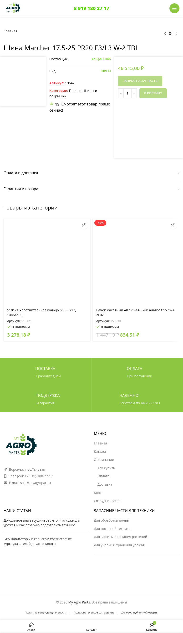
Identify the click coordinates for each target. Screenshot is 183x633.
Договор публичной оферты (140, 612)
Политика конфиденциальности (45, 612)
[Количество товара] (127, 93)
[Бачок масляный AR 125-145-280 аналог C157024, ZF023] (136, 261)
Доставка (104, 484)
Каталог (100, 451)
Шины (106, 71)
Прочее (75, 90)
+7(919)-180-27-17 (39, 476)
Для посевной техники (112, 528)
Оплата (103, 476)
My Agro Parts (79, 602)
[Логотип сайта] (13, 8)
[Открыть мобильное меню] (174, 8)
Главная (10, 31)
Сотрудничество (107, 500)
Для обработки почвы (112, 520)
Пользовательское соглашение (94, 612)
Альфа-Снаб (101, 59)
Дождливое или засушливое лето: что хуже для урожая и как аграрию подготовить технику (42, 522)
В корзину (153, 93)
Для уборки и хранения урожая (119, 545)
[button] (84, 225)
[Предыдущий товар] (165, 34)
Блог (97, 492)
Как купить (106, 468)
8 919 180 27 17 (91, 8)
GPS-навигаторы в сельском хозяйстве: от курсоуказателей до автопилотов (38, 541)
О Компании (104, 459)
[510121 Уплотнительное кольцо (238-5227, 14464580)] (47, 261)
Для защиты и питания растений (120, 536)
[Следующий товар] (176, 34)
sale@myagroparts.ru (37, 482)
